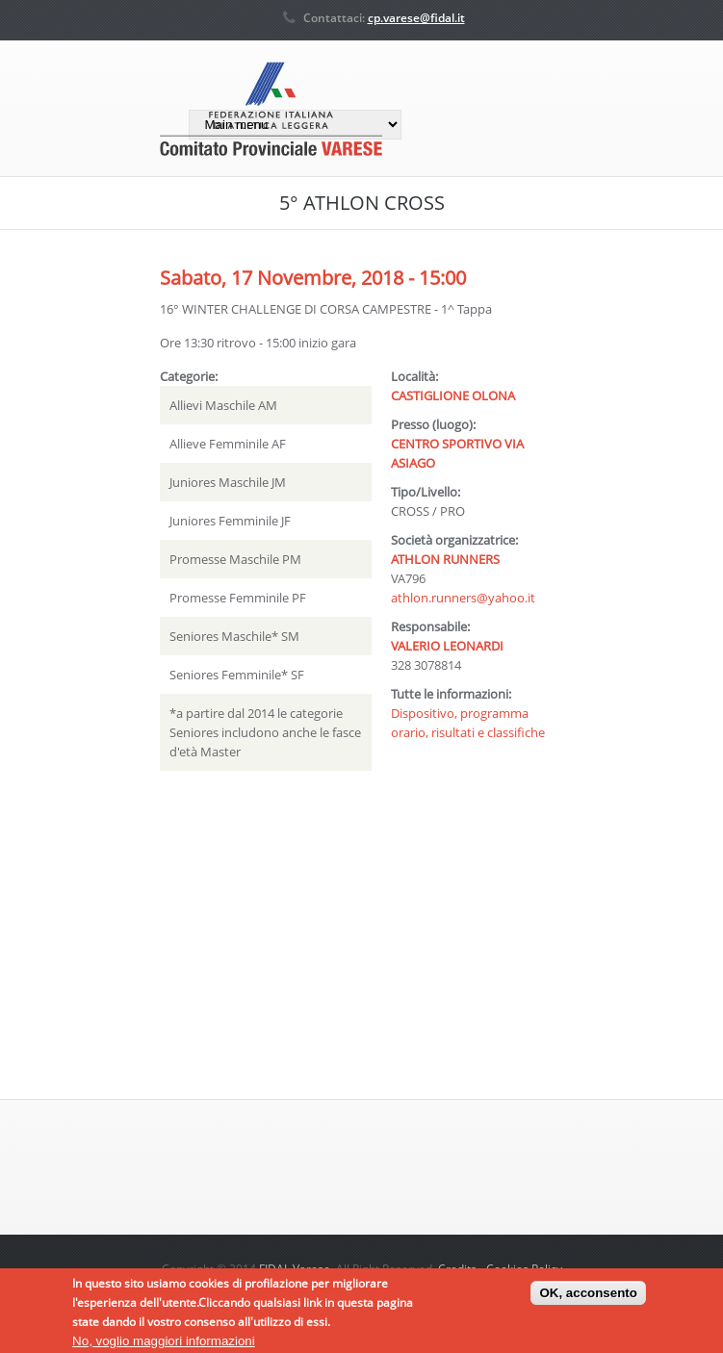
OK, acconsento (587, 1297)
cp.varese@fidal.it (416, 18)
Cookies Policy (524, 1269)
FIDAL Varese (294, 1269)
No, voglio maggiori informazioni (163, 1345)
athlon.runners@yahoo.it (463, 597)
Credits (457, 1269)
